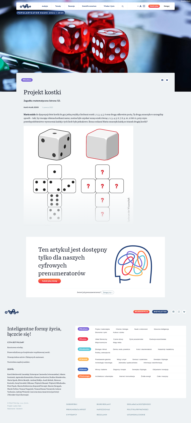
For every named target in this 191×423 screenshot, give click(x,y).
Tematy (58, 6)
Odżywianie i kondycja (160, 369)
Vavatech (19, 409)
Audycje (45, 6)
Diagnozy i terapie (119, 369)
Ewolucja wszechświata (157, 339)
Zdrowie (84, 369)
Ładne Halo (17, 406)
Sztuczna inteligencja (161, 329)
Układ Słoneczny (101, 339)
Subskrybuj (154, 6)
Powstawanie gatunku (103, 359)
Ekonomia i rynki (101, 332)
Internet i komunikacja (127, 376)
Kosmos (83, 339)
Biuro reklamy (104, 404)
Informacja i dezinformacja (153, 363)
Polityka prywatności (137, 409)
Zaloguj (166, 6)
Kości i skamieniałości (144, 349)
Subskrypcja (142, 311)
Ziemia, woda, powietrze (121, 349)
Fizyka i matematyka (102, 329)
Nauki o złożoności (141, 329)
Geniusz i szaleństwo (139, 359)
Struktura (27, 80)
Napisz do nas (103, 409)
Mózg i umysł (121, 359)
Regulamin (102, 415)
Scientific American (89, 6)
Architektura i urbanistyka (104, 376)
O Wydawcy (71, 415)
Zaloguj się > (107, 292)
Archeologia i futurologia (103, 363)
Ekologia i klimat (101, 349)
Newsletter (160, 311)
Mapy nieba (117, 342)
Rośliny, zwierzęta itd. (102, 353)
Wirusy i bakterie (101, 369)
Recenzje (71, 6)
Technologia (85, 376)
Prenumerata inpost (76, 409)
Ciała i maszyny (162, 376)
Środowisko (85, 349)
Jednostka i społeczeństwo (128, 363)
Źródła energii (146, 376)
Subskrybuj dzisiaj (49, 281)
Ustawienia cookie (136, 415)
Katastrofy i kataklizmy (166, 349)
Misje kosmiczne (101, 342)
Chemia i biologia (122, 329)
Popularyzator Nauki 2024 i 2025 (41, 12)
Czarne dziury (118, 339)
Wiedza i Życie (109, 6)
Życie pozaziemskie (136, 339)
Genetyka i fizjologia (161, 359)
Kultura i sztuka (118, 332)
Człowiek (84, 359)
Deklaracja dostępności (139, 404)
